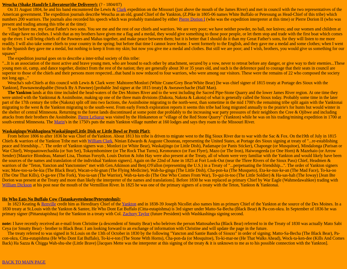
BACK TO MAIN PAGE (24, 262)
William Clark (100, 141)
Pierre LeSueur (91, 117)
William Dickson (17, 185)
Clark (121, 9)
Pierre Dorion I (192, 19)
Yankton (129, 204)
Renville (48, 204)
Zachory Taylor (136, 213)
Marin (59, 122)
